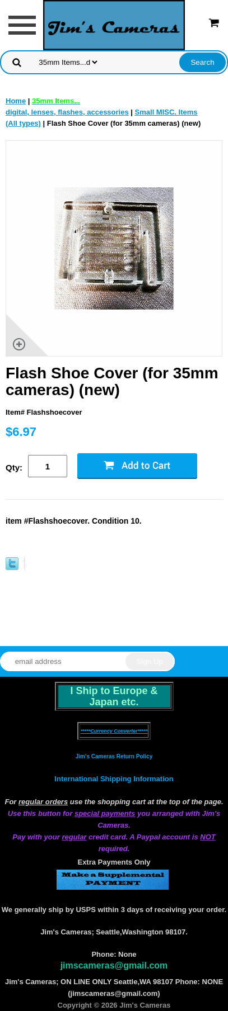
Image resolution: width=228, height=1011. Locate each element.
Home (16, 101)
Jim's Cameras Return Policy (114, 756)
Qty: (14, 467)
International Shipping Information (113, 779)
